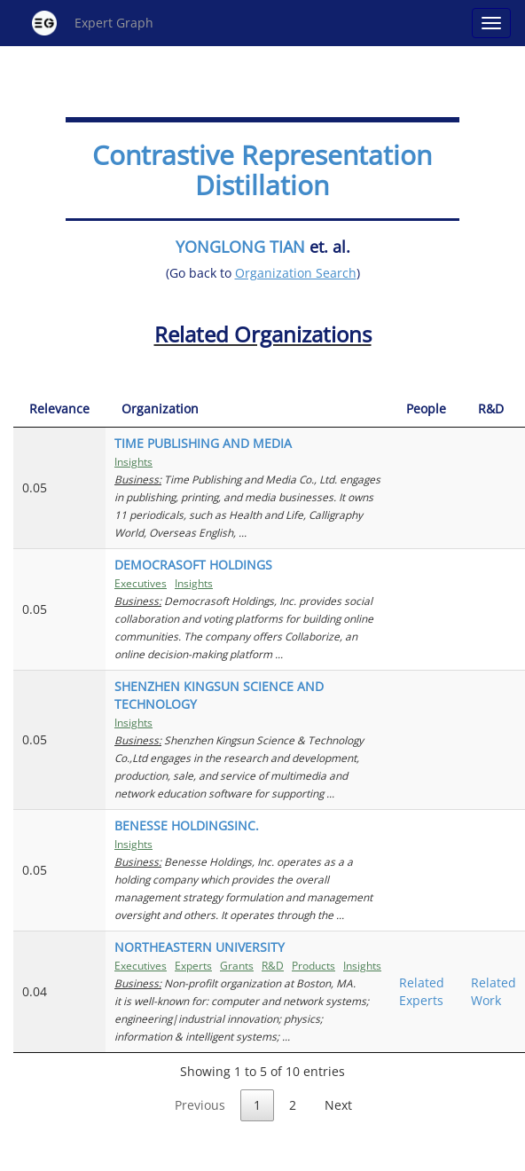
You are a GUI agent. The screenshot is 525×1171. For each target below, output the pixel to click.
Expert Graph (92, 23)
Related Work (493, 991)
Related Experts (421, 991)
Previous (200, 1104)
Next (338, 1104)
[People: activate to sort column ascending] (426, 409)
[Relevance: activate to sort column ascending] (59, 409)
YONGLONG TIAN (240, 246)
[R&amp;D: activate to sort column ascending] (493, 409)
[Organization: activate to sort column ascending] (248, 409)
